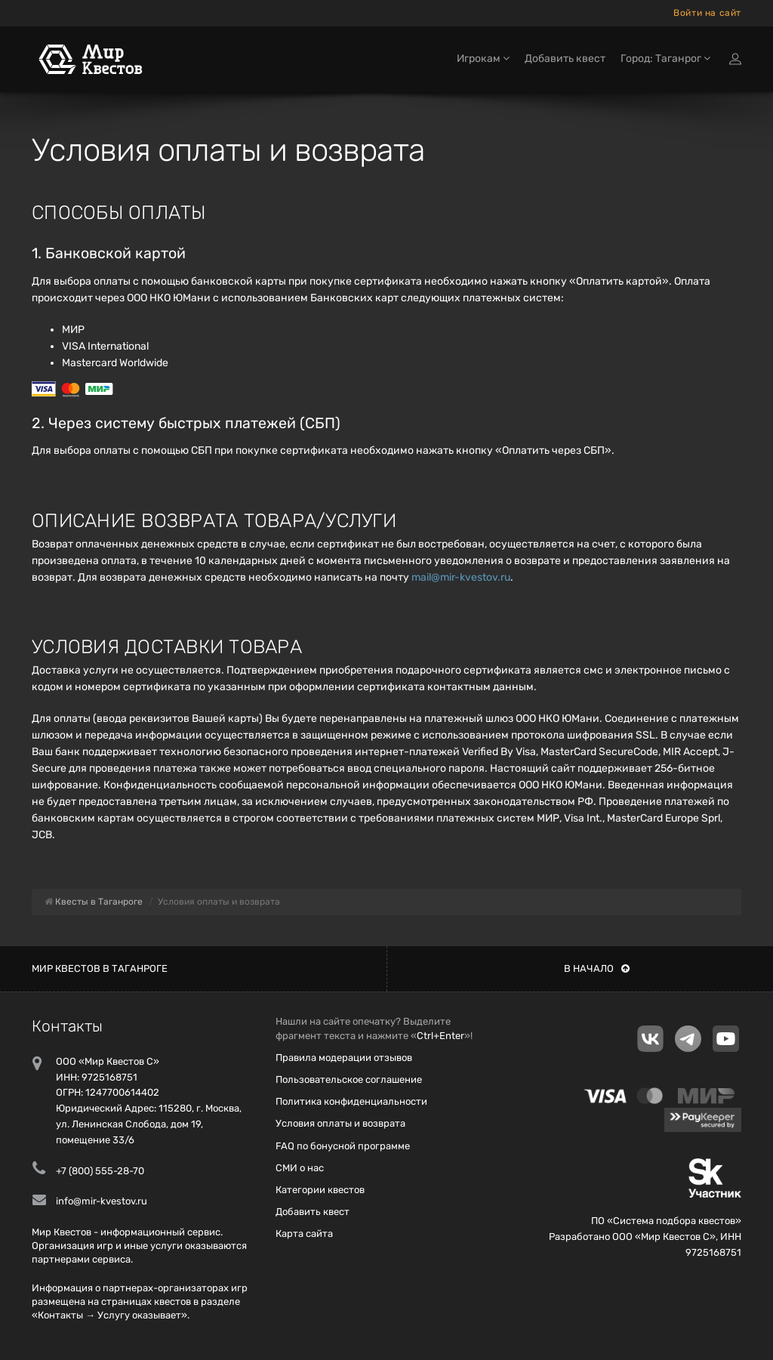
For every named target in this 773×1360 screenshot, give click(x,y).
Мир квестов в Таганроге (100, 968)
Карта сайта (304, 1233)
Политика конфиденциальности (351, 1101)
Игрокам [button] (483, 58)
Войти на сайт (707, 13)
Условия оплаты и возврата (340, 1123)
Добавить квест (565, 58)
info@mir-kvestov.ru (101, 1201)
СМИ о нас (300, 1167)
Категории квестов (320, 1189)
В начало (597, 968)
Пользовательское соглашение (349, 1079)
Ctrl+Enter (440, 1035)
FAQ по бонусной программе (343, 1146)
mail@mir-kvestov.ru (460, 577)
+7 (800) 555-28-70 (100, 1171)
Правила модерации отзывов (344, 1057)
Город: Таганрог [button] (665, 58)
